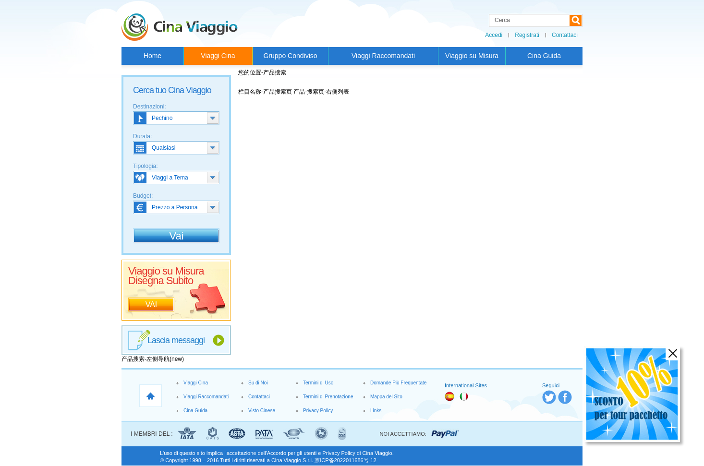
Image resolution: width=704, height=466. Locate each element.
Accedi (493, 35)
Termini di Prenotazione (328, 396)
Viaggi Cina (218, 56)
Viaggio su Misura (471, 56)
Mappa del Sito (386, 396)
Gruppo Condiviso (290, 56)
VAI (152, 304)
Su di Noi (258, 382)
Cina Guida (544, 56)
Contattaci (565, 35)
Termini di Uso (318, 382)
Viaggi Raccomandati (383, 56)
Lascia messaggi (176, 340)
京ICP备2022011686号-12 (345, 460)
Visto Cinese (261, 410)
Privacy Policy (318, 410)
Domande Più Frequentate (398, 382)
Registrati (527, 35)
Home (152, 56)
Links (375, 410)
